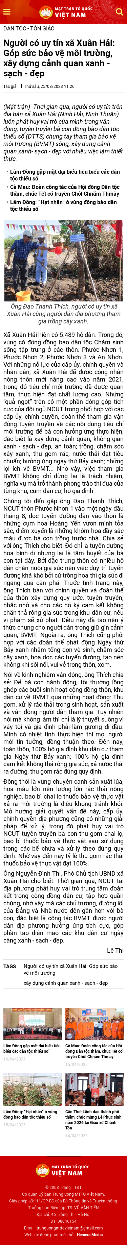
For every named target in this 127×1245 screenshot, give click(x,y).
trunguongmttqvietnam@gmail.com (70, 1228)
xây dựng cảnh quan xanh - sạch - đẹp (66, 983)
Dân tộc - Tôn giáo (29, 28)
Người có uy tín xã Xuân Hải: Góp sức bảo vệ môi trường (71, 969)
